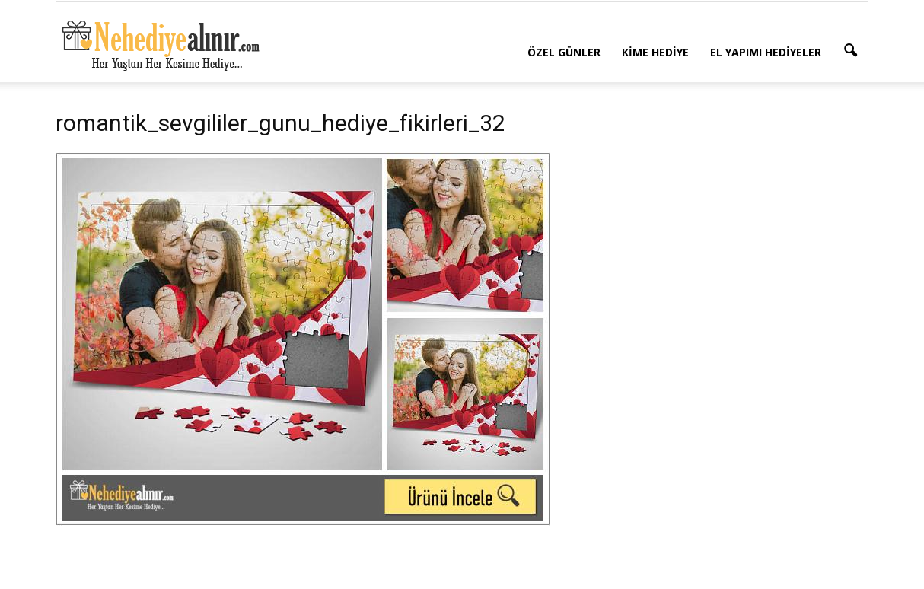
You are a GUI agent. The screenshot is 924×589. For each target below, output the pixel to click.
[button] (850, 51)
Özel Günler (564, 52)
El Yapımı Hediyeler (765, 52)
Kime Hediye (655, 52)
